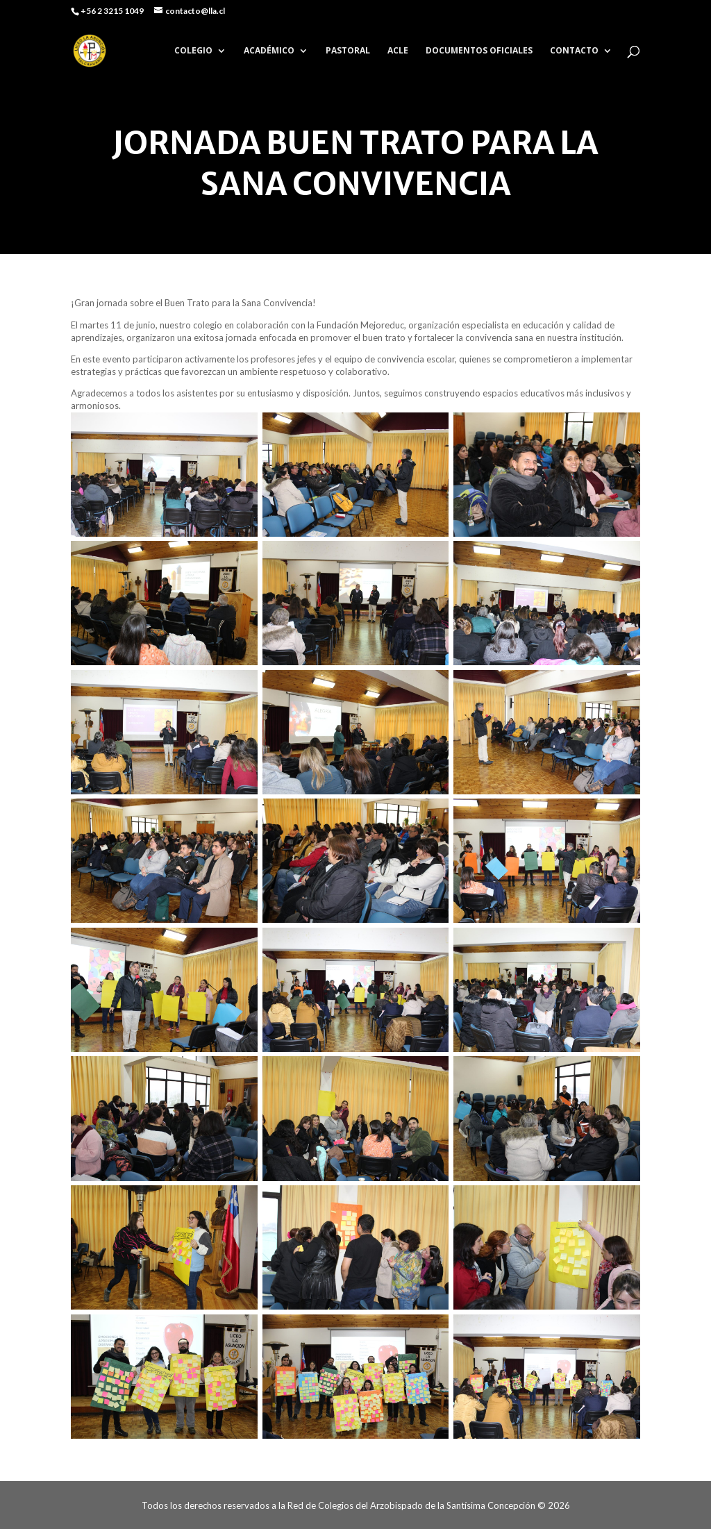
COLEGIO (193, 51)
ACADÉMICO (269, 51)
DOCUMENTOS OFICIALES (479, 51)
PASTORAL (348, 51)
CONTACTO (574, 51)
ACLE (397, 51)
